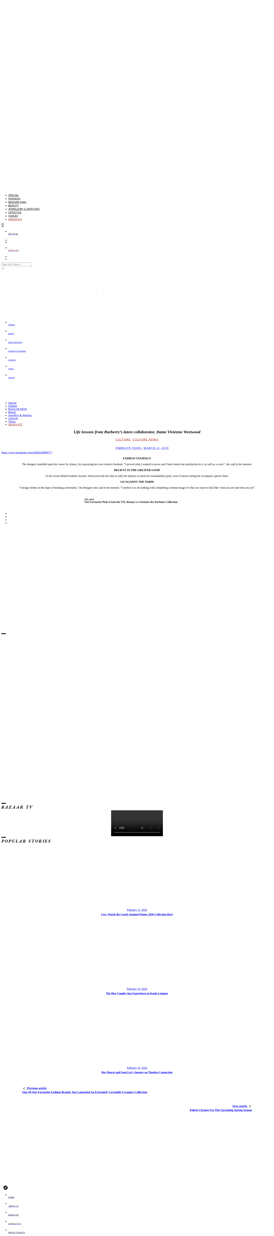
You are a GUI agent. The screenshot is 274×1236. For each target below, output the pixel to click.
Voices (13, 215)
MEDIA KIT (15, 219)
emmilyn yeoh (127, 448)
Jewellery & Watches (24, 209)
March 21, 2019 (156, 448)
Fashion (14, 198)
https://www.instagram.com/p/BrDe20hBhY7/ (26, 452)
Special (13, 195)
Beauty (13, 205)
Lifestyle (15, 212)
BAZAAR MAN (17, 202)
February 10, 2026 (137, 988)
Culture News (145, 439)
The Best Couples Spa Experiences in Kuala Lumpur (137, 993)
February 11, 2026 (137, 909)
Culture (123, 439)
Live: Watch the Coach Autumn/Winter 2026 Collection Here (137, 914)
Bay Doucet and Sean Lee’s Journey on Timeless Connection (136, 1072)
